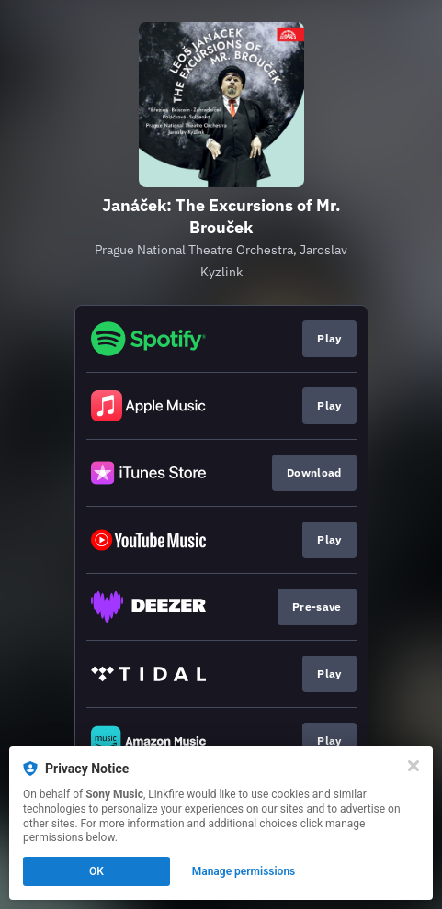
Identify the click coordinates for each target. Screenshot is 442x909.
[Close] (413, 765)
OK (96, 871)
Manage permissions (244, 871)
